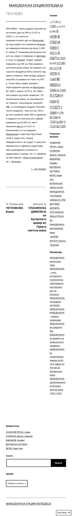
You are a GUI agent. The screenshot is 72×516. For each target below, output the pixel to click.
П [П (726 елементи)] (55, 95)
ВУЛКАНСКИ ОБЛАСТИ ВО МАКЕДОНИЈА (57, 187)
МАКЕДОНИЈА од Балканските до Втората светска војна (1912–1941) (57, 386)
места (20, 126)
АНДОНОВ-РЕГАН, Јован (18, 432)
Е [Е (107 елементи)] (62, 58)
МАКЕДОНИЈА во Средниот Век (57, 327)
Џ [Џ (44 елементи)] (53, 31)
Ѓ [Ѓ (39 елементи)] (56, 21)
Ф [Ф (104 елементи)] (54, 117)
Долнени (16, 161)
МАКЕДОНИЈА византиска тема (57, 261)
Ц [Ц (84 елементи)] (60, 121)
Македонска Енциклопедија (36, 5)
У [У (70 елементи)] (60, 112)
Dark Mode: (63, 512)
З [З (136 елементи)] (61, 63)
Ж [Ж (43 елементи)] (53, 63)
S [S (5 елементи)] (51, 22)
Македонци (12, 134)
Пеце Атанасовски (32, 157)
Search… (10, 456)
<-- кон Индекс (38, 169)
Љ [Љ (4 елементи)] (58, 26)
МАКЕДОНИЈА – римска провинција (57, 316)
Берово (21, 60)
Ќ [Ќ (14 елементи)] (62, 26)
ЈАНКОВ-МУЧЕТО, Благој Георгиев (58, 240)
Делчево (41, 56)
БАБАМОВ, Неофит (15, 440)
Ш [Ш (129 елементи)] (61, 126)
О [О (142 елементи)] (61, 90)
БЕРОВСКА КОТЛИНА (16, 444)
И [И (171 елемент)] (54, 68)
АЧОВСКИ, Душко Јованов (19, 436)
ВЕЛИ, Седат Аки (14, 448)
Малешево (38, 40)
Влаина (41, 44)
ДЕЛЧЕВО (55, 204)
